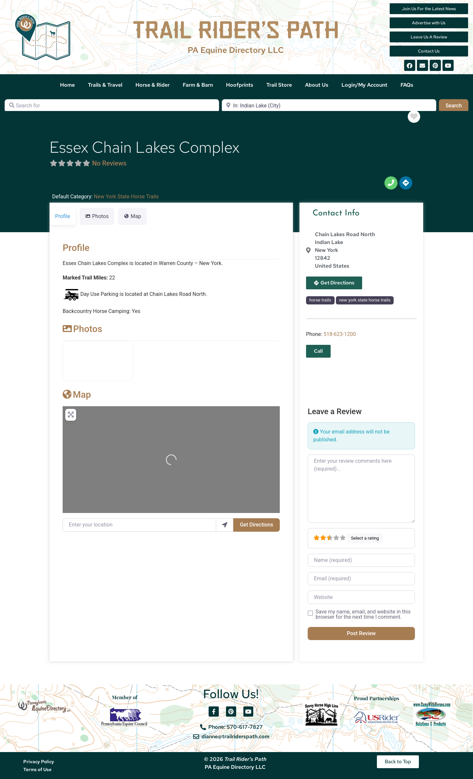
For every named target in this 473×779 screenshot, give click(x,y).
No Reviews (109, 163)
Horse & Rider (152, 84)
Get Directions (256, 525)
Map (77, 394)
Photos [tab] (97, 216)
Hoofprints (239, 84)
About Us (316, 84)
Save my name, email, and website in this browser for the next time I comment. (363, 614)
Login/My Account (364, 84)
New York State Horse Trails (126, 196)
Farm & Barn (198, 84)
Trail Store (279, 84)
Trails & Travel (105, 84)
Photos (82, 328)
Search (456, 105)
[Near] (329, 105)
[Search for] (112, 105)
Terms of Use (37, 769)
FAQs (407, 84)
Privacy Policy (38, 762)
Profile (76, 247)
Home (67, 84)
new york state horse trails (365, 300)
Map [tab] (132, 216)
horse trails (320, 300)
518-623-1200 (339, 334)
